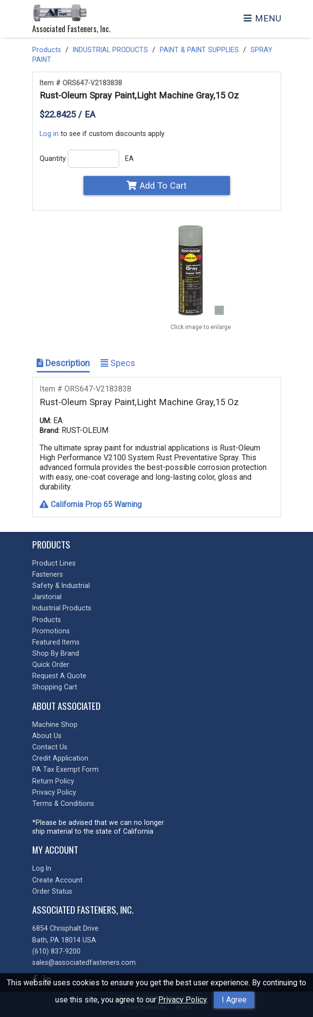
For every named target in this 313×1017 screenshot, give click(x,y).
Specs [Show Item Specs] (118, 363)
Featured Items (56, 642)
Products (46, 50)
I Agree (234, 999)
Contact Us (49, 747)
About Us (47, 736)
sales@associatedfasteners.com (84, 962)
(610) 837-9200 (56, 951)
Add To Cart (156, 185)
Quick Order (50, 664)
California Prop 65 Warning (91, 504)
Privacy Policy (182, 999)
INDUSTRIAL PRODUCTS (110, 50)
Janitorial (47, 597)
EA (129, 158)
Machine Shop (55, 724)
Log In (41, 868)
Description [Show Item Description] (63, 363)
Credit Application (60, 758)
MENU (262, 18)
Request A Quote (59, 676)
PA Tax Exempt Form (65, 769)
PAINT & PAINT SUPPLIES (199, 50)
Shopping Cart (54, 687)
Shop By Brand (55, 653)
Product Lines (54, 563)
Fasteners (47, 574)
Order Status (52, 891)
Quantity (53, 158)
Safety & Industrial (61, 585)
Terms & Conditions (63, 803)
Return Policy (53, 781)
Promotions (51, 631)
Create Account (57, 880)
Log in (49, 133)
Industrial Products (61, 608)
